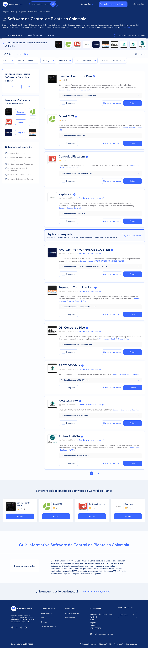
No (29, 86)
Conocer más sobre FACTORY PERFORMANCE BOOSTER (102, 261)
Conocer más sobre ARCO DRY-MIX (125, 374)
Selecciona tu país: (126, 607)
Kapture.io (65, 194)
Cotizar (133, 103)
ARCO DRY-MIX (69, 365)
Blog (42, 618)
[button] (100, 95)
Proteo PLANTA (69, 436)
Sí (12, 86)
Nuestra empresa (48, 608)
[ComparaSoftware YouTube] (16, 627)
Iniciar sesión (138, 4)
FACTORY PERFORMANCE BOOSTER (84, 250)
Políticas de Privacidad (88, 644)
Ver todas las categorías (97, 591)
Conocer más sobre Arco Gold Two (126, 410)
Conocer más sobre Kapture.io (70, 208)
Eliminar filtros (23, 54)
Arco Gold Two (68, 401)
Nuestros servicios (72, 613)
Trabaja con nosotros (48, 626)
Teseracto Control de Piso (76, 287)
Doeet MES (66, 116)
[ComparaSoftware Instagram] (25, 627)
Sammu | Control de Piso (75, 76)
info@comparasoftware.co (101, 634)
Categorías (87, 4)
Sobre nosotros (46, 613)
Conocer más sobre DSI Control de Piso (114, 339)
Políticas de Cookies (104, 644)
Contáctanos (95, 608)
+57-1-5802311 (95, 628)
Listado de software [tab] (13, 35)
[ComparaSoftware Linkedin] (12, 627)
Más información (35, 35)
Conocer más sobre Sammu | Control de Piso (75, 90)
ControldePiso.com (72, 156)
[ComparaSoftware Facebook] (21, 627)
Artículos (52, 35)
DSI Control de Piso (72, 327)
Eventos (44, 622)
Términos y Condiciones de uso (125, 644)
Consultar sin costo (112, 103)
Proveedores (70, 608)
